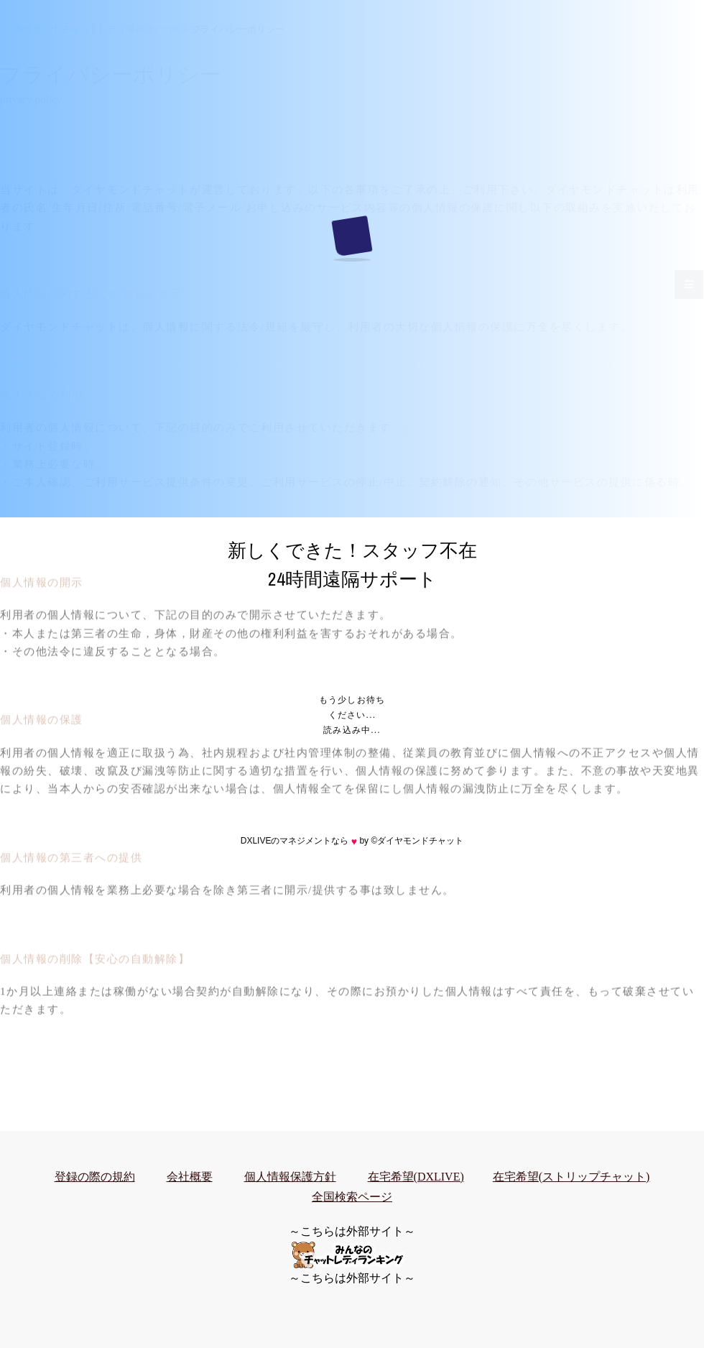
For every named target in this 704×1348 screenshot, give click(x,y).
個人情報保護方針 (290, 1177)
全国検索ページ (352, 1197)
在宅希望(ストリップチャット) (571, 1177)
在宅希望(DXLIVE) (416, 1177)
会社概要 (190, 1177)
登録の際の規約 (95, 1177)
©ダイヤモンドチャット (417, 841)
